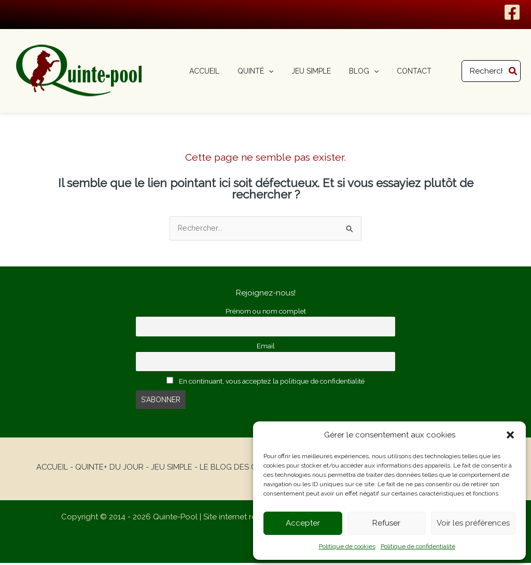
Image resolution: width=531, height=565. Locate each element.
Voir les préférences (473, 523)
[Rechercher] (513, 71)
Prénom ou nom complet (266, 311)
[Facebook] (512, 12)
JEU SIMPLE (171, 469)
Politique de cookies (347, 546)
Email (266, 347)
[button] (510, 435)
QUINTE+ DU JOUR (108, 469)
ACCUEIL (50, 469)
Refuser (386, 523)
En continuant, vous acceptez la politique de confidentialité (265, 383)
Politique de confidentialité (418, 546)
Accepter (303, 523)
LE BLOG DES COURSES (243, 469)
